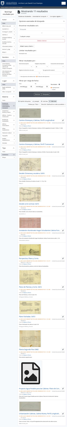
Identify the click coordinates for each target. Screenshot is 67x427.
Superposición (55, 87)
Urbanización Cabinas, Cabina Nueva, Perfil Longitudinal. (40, 414)
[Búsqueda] (42, 29)
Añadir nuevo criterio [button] (26, 46)
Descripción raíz (23, 53)
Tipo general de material (49, 70)
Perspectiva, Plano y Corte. (29, 258)
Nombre (5, 57)
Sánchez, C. (8, 35)
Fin (35, 83)
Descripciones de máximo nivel (28, 76)
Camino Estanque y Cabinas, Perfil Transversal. (36, 144)
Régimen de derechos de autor (26, 70)
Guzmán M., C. (8, 29)
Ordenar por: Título (33, 104)
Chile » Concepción (8, 92)
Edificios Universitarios (8, 124)
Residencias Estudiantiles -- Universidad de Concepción (8, 106)
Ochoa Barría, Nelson (8, 47)
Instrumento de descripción (57, 63)
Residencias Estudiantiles (8, 120)
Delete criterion (42, 41)
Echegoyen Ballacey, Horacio (8, 38)
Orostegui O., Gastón (8, 32)
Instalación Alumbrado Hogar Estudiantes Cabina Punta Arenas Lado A (40, 230)
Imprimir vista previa (24, 101)
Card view (44, 101)
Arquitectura (8, 155)
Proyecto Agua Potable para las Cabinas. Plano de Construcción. (40, 389)
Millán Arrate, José (8, 26)
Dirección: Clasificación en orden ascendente (52, 104)
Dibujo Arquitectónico (8, 129)
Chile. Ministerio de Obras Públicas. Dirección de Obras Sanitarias (8, 73)
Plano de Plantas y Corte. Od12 (30, 287)
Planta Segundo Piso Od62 (29, 349)
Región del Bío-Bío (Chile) (8, 88)
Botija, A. (8, 52)
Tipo (4, 148)
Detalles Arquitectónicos (8, 139)
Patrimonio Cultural (8, 133)
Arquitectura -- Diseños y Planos (8, 111)
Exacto (53, 89)
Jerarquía (36, 101)
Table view (52, 101)
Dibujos (8, 158)
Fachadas (8, 143)
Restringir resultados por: (8, 13)
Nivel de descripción (24, 63)
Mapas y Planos (27, 126)
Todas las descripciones (43, 76)
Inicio (20, 83)
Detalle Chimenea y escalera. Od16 (31, 173)
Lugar (4, 81)
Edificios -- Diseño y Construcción (8, 115)
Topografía (8, 136)
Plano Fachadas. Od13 (27, 317)
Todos (3, 23)
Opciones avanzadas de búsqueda (31, 21)
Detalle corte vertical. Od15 (29, 204)
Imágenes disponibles (40, 63)
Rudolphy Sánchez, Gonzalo (8, 42)
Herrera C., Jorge (8, 50)
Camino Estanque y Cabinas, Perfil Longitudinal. (37, 120)
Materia (5, 97)
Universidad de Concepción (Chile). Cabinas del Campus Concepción (8, 66)
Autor (4, 20)
